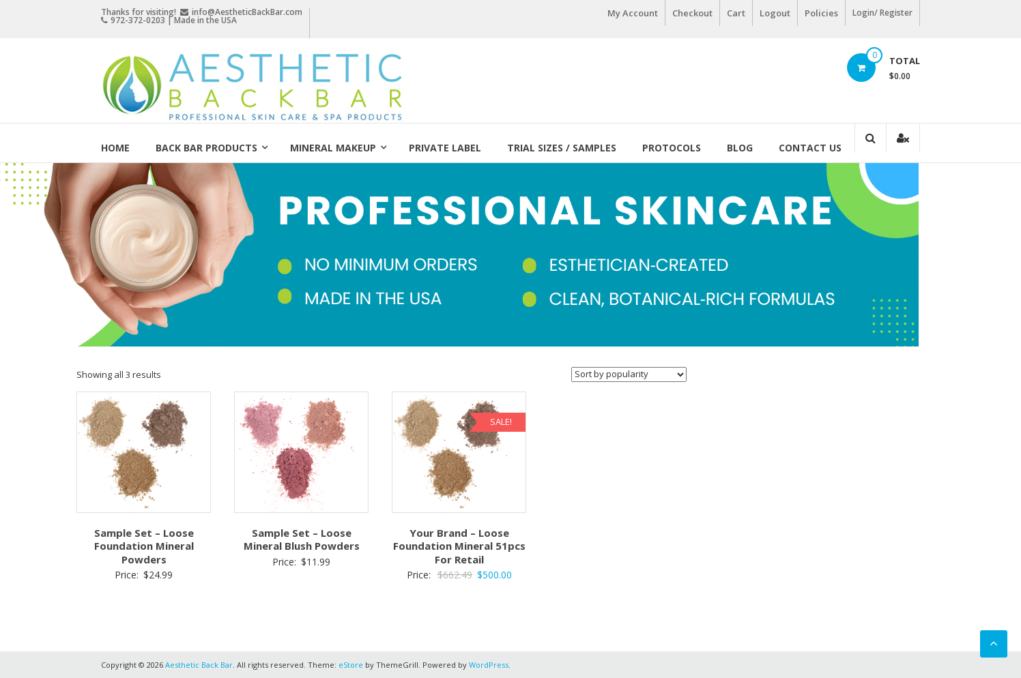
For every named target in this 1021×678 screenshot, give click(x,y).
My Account (632, 13)
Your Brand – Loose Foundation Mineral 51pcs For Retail (459, 546)
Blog (740, 147)
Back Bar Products (206, 147)
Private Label (445, 147)
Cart (736, 13)
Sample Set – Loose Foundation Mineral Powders (144, 546)
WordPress (488, 665)
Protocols (671, 147)
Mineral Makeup (333, 147)
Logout (775, 13)
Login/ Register (882, 12)
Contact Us (810, 147)
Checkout (692, 13)
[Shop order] (629, 374)
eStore (351, 665)
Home (115, 147)
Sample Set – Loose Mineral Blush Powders (302, 539)
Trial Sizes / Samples (561, 147)
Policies (821, 13)
